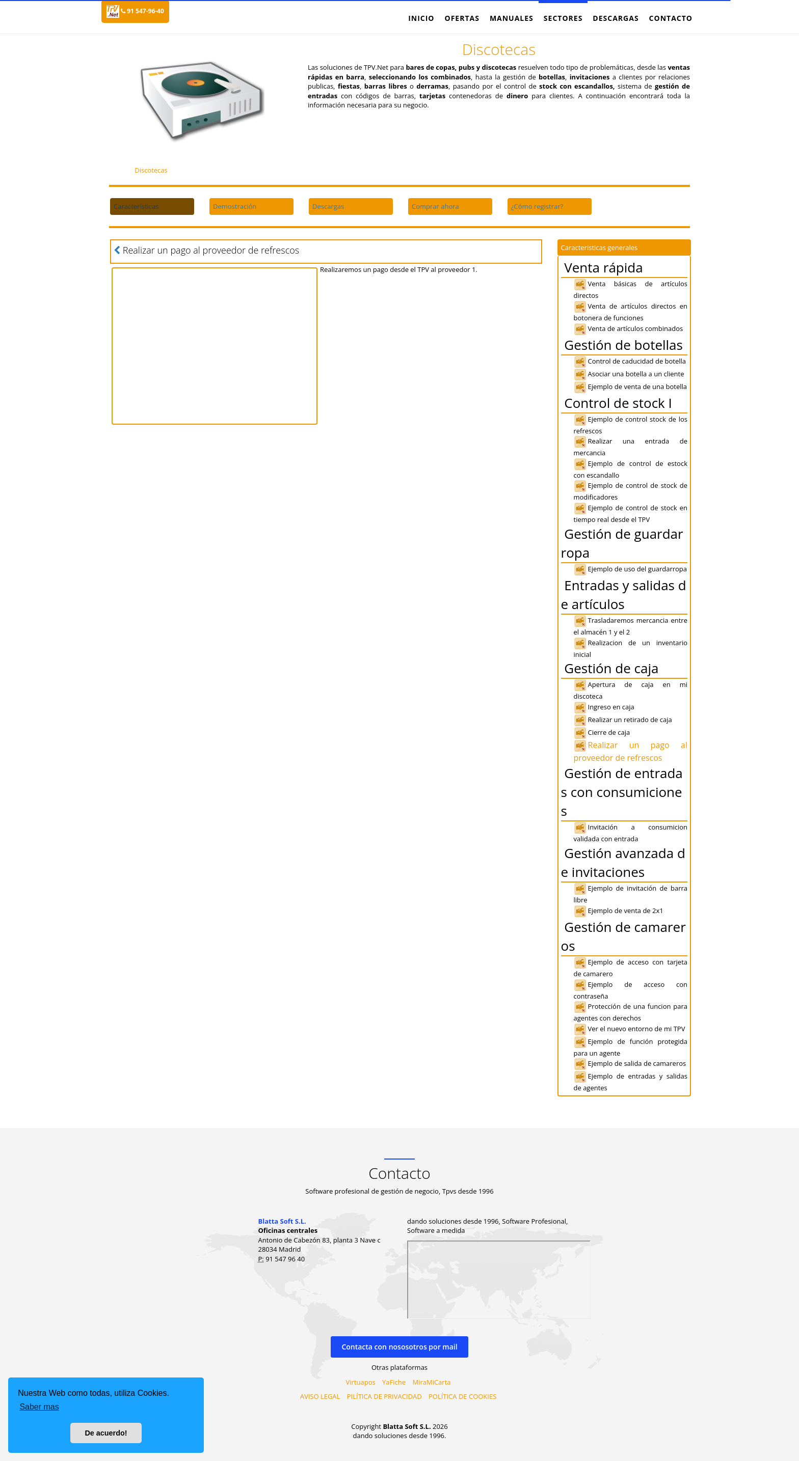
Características (136, 206)
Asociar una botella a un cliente (629, 373)
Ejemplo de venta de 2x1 (618, 910)
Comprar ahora (435, 206)
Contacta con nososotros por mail (399, 1347)
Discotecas (151, 170)
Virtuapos (361, 1382)
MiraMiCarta (431, 1382)
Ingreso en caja (604, 706)
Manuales (512, 18)
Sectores (563, 18)
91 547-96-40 (142, 11)
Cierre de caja (602, 732)
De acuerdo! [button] (106, 1433)
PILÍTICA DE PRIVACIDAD (384, 1396)
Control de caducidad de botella (630, 361)
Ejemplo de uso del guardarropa (630, 568)
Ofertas (461, 18)
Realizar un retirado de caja (623, 719)
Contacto (671, 18)
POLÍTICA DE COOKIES (462, 1396)
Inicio (421, 18)
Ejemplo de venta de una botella (630, 386)
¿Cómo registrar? (537, 206)
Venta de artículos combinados (628, 328)
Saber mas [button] (39, 1406)
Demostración (234, 206)
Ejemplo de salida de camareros (630, 1063)
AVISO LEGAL (320, 1396)
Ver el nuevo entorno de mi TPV (629, 1028)
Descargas (615, 18)
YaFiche (394, 1382)
